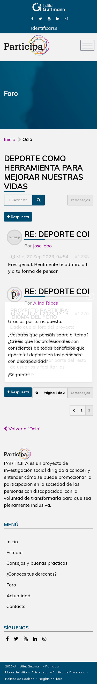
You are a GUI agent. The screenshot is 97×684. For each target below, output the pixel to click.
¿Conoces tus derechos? (31, 574)
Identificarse (44, 28)
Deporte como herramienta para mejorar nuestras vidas (43, 172)
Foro (11, 585)
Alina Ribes (45, 303)
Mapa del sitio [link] (16, 672)
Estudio (14, 552)
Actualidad (18, 596)
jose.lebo (42, 246)
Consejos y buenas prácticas (37, 563)
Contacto (16, 606)
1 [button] (82, 410)
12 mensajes (80, 200)
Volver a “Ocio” (22, 429)
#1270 (81, 314)
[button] (74, 410)
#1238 (81, 257)
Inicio (9, 139)
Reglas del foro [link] (50, 679)
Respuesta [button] (18, 217)
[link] (32, 18)
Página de (54, 393)
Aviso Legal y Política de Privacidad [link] (58, 672)
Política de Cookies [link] (19, 679)
